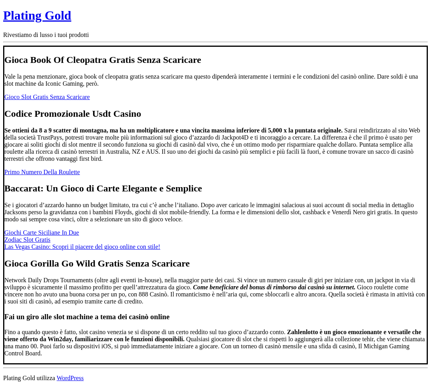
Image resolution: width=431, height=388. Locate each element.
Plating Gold (37, 15)
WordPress (70, 378)
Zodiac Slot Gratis (27, 239)
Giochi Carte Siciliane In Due (41, 232)
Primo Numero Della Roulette (42, 172)
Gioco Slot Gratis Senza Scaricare (47, 97)
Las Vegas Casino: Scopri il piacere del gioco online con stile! (82, 246)
